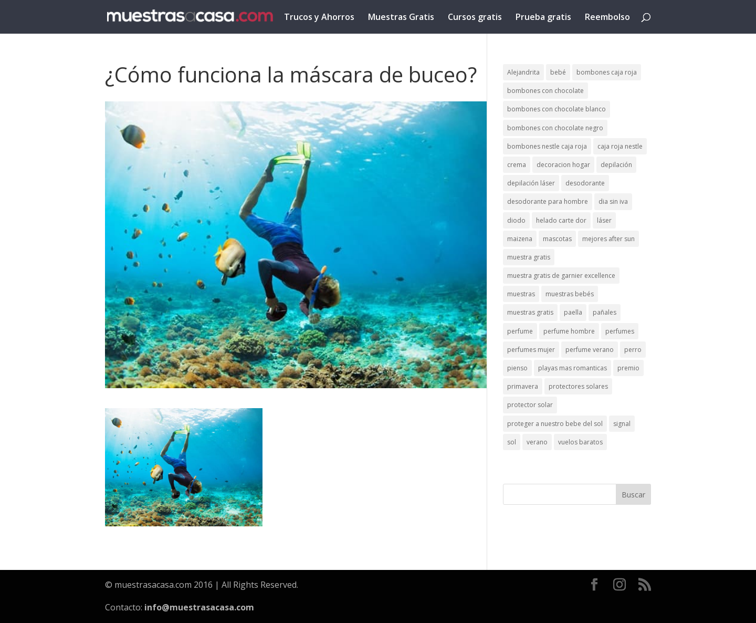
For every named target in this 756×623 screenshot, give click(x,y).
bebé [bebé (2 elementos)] (558, 72)
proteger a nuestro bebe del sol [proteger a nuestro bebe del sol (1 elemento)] (555, 423)
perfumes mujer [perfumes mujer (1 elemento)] (531, 349)
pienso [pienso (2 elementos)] (517, 368)
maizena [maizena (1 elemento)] (519, 238)
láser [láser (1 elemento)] (604, 220)
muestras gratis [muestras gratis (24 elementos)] (530, 312)
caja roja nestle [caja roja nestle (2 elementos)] (620, 146)
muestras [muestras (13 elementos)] (521, 293)
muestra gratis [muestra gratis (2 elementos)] (528, 257)
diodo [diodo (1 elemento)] (516, 220)
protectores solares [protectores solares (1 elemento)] (578, 386)
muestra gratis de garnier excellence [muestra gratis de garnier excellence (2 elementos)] (561, 275)
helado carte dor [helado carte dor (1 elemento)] (561, 220)
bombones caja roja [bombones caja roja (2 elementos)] (606, 72)
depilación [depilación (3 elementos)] (616, 164)
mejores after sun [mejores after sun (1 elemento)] (608, 238)
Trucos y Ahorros (319, 18)
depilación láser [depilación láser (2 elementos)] (531, 183)
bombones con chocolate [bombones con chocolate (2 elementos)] (545, 90)
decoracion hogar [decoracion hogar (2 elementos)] (563, 164)
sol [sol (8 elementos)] (511, 442)
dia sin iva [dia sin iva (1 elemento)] (613, 201)
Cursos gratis (475, 18)
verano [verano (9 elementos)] (537, 442)
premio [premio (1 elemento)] (628, 368)
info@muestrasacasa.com (199, 607)
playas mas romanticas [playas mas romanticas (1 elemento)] (572, 368)
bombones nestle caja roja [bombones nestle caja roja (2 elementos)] (547, 146)
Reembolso (607, 18)
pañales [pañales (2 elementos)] (604, 312)
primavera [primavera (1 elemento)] (522, 386)
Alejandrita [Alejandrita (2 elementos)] (523, 72)
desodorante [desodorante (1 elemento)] (585, 183)
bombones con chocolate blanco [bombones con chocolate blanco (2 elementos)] (556, 109)
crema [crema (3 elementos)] (516, 164)
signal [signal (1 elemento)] (622, 423)
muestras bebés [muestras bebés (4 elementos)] (569, 293)
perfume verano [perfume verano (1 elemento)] (589, 349)
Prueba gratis (543, 18)
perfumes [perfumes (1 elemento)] (619, 331)
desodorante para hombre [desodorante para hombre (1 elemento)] (547, 201)
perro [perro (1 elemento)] (633, 349)
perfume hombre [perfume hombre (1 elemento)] (569, 331)
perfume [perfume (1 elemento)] (520, 331)
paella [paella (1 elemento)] (573, 312)
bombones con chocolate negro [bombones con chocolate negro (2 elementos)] (555, 127)
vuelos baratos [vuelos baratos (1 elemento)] (580, 442)
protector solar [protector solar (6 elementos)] (530, 404)
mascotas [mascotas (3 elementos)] (557, 238)
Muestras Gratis (401, 18)
